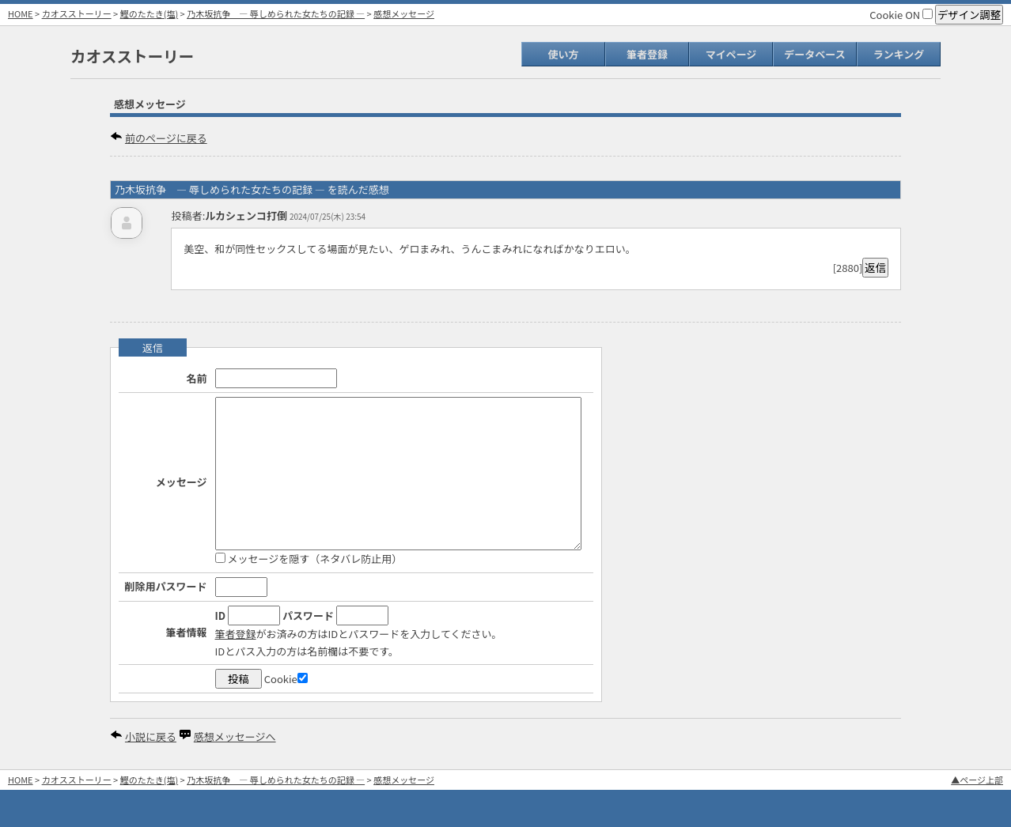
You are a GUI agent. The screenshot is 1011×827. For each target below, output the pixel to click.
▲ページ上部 (977, 779)
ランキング (899, 54)
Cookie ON (901, 14)
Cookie (286, 678)
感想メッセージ (403, 13)
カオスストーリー (77, 13)
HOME (20, 13)
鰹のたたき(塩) (149, 13)
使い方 (562, 54)
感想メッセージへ (235, 736)
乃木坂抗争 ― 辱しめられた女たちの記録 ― (276, 13)
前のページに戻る (166, 137)
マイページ (731, 54)
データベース (814, 54)
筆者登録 (647, 54)
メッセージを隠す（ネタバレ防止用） (309, 558)
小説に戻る (150, 736)
